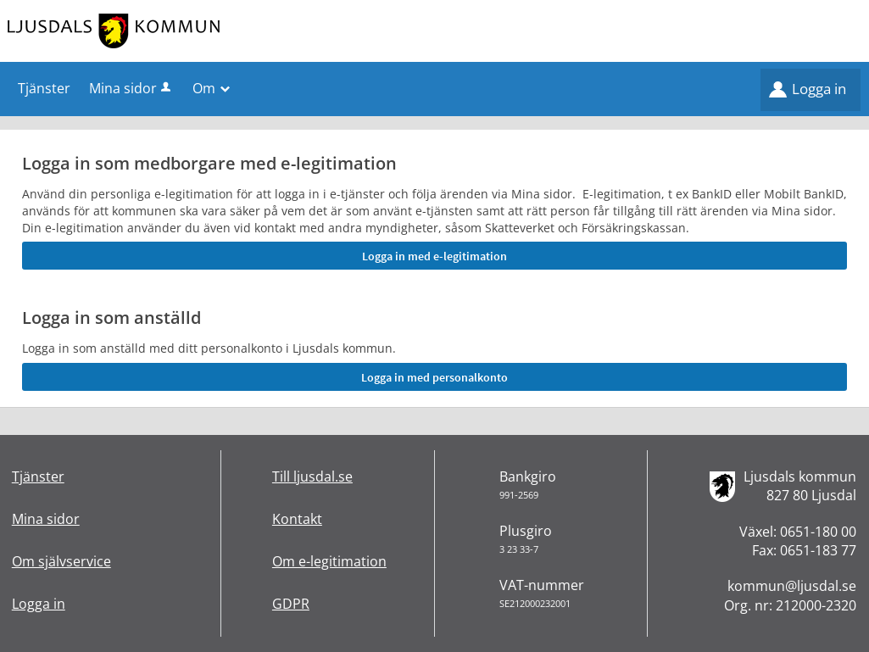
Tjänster (38, 476)
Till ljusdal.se (312, 476)
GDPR (290, 603)
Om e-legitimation (329, 561)
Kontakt (297, 519)
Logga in (819, 88)
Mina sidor (131, 88)
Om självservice (61, 561)
